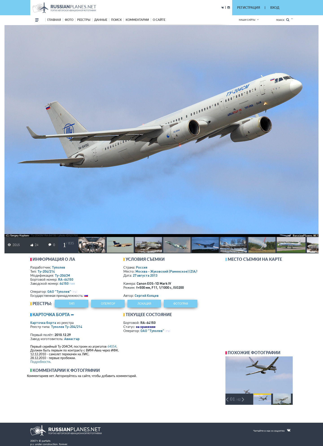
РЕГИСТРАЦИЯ (248, 7)
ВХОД (274, 7)
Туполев (58, 267)
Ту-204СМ (62, 275)
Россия (141, 267)
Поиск (282, 20)
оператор (108, 303)
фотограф (180, 303)
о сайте (159, 20)
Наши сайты (247, 19)
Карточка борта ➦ (53, 314)
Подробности (40, 362)
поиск (116, 20)
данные (100, 20)
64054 (111, 346)
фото (69, 20)
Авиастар (72, 339)
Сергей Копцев (147, 295)
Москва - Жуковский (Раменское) (171, 271)
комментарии (137, 20)
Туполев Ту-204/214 (66, 327)
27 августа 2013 (145, 275)
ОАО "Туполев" (59, 291)
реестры (83, 20)
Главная (54, 20)
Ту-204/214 (46, 271)
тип (72, 283)
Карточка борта (43, 323)
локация (144, 303)
